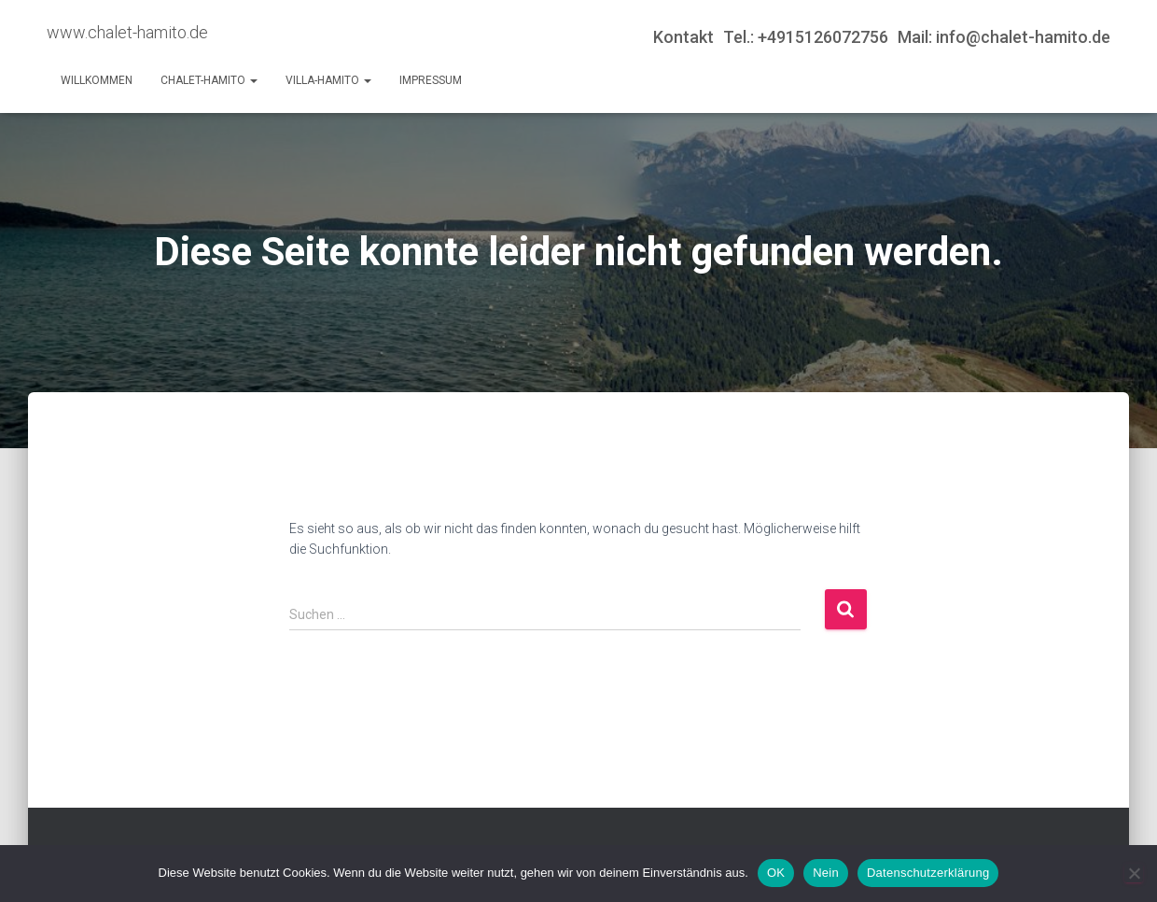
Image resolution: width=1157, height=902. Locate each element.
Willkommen (96, 80)
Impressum (430, 80)
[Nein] (1133, 873)
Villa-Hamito (328, 80)
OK (776, 873)
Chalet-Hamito (209, 80)
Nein (826, 873)
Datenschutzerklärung (928, 873)
